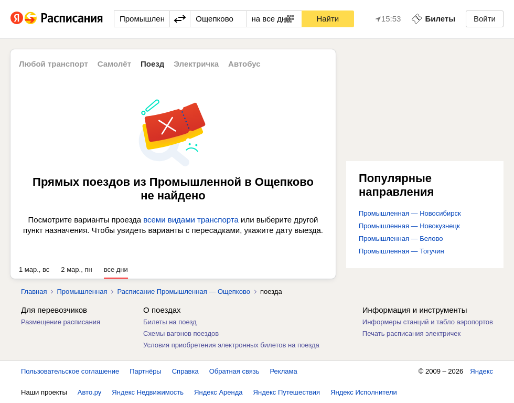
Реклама (283, 371)
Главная (34, 291)
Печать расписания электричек (411, 333)
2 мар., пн (76, 269)
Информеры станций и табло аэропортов (427, 322)
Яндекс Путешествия (286, 392)
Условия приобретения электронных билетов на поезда (231, 345)
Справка (185, 371)
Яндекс (481, 371)
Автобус (244, 63)
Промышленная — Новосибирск (410, 213)
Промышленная (82, 291)
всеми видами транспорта (191, 219)
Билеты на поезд (170, 322)
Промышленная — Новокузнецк (409, 226)
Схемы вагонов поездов (181, 333)
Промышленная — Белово (401, 238)
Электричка (196, 63)
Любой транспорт (53, 63)
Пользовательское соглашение (70, 371)
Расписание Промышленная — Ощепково (183, 291)
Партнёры (145, 371)
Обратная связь (234, 371)
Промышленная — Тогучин (401, 251)
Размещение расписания (60, 322)
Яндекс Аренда (218, 392)
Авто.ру (90, 392)
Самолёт (114, 63)
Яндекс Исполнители (363, 392)
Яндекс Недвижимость (148, 392)
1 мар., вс (34, 269)
